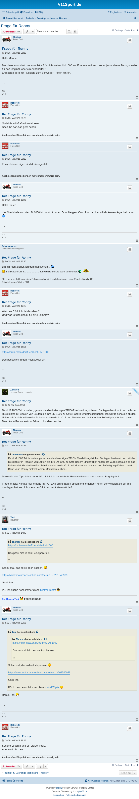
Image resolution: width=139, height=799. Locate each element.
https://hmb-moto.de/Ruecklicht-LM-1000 (25, 352)
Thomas (17, 37)
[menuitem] (27, 12)
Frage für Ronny (15, 26)
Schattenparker (9, 246)
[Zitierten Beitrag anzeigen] (43, 454)
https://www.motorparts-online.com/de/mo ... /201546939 (34, 575)
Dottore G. (15, 103)
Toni (12, 517)
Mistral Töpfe (47, 589)
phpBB (59, 788)
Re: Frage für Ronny (16, 114)
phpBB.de (82, 791)
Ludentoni (14, 390)
